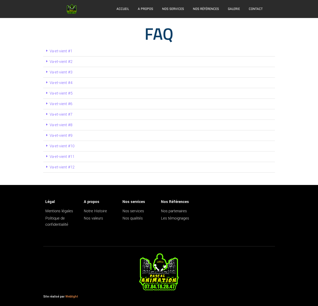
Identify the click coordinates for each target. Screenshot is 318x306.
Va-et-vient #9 (61, 135)
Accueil (122, 9)
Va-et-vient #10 (62, 146)
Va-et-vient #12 (62, 167)
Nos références (206, 9)
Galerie (234, 9)
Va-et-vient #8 (61, 125)
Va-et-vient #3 (61, 72)
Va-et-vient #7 (61, 114)
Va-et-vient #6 (61, 104)
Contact (256, 9)
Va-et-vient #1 (61, 51)
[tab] (159, 51)
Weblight (71, 296)
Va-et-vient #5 (61, 93)
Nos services (173, 9)
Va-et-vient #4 (61, 82)
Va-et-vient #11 (62, 156)
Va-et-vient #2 (61, 61)
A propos (145, 9)
